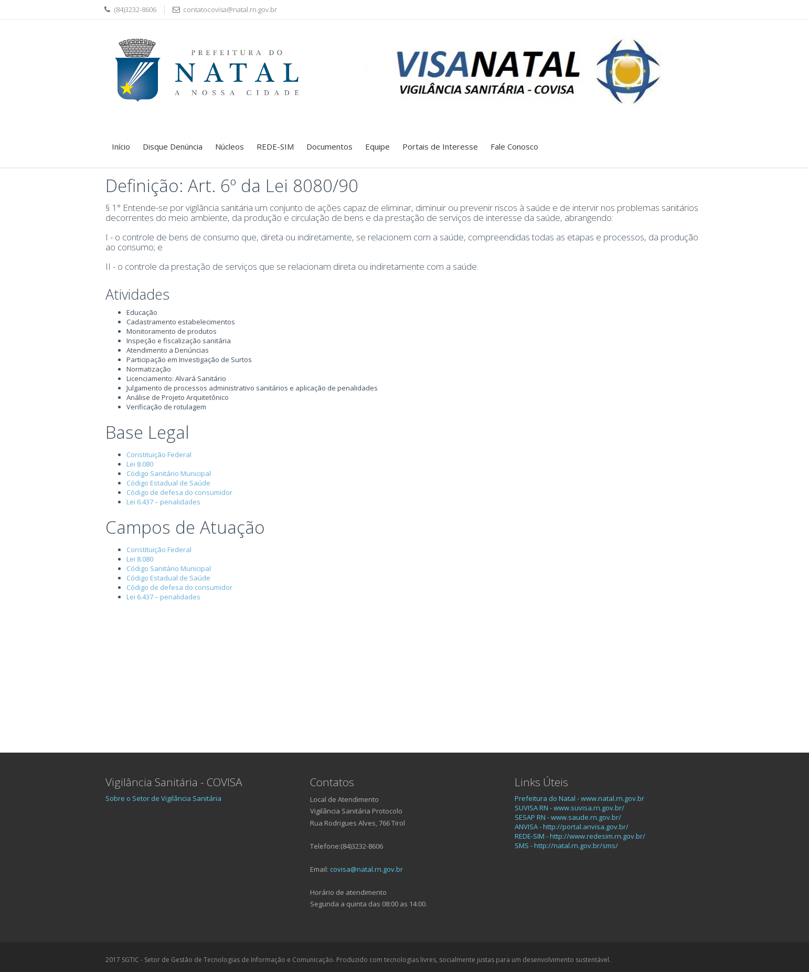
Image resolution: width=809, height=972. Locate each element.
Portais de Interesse (440, 146)
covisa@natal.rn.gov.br (366, 869)
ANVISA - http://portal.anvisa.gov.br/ (572, 826)
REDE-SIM (275, 146)
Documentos (329, 146)
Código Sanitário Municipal (168, 473)
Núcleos (229, 146)
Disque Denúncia (173, 146)
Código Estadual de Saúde (168, 483)
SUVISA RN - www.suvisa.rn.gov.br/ (569, 807)
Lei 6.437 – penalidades (163, 501)
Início (121, 146)
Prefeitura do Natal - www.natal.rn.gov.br (579, 798)
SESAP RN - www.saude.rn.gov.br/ (568, 817)
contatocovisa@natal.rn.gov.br (230, 9)
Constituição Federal (158, 454)
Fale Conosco (514, 146)
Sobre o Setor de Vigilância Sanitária (163, 798)
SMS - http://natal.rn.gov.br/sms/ (566, 845)
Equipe (377, 146)
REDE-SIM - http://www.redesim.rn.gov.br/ (580, 836)
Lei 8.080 (139, 464)
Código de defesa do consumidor (179, 492)
